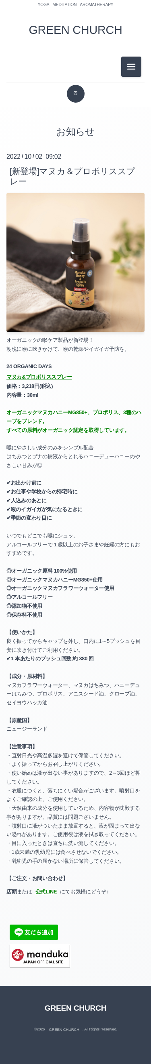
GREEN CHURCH (75, 29)
